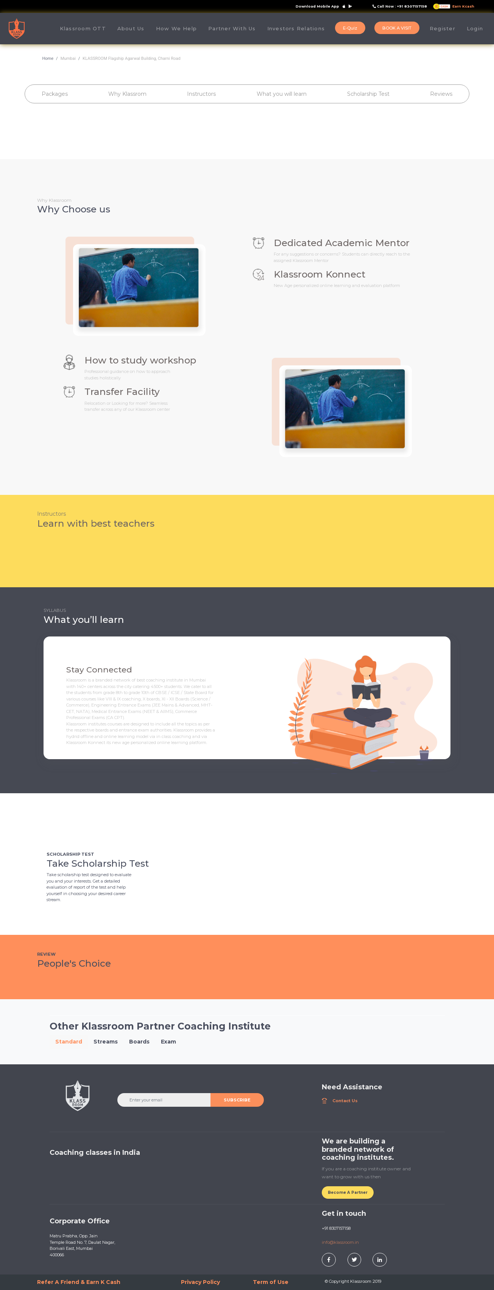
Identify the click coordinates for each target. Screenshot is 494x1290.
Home (48, 58)
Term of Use (270, 1282)
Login (475, 28)
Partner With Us (232, 28)
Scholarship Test (368, 93)
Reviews (441, 93)
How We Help (176, 28)
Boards (139, 1041)
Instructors (201, 93)
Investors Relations (296, 28)
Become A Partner (348, 1192)
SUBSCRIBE (237, 1100)
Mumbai (68, 58)
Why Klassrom (127, 93)
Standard (68, 1041)
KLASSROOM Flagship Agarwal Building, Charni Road (131, 58)
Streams (106, 1041)
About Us (133, 28)
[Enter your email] (164, 1100)
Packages (55, 93)
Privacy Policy (200, 1282)
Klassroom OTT (83, 28)
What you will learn (282, 93)
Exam (168, 1041)
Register (442, 28)
